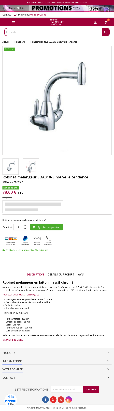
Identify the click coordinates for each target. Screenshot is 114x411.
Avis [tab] (81, 274)
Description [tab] (35, 274)
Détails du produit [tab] (61, 274)
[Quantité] (18, 227)
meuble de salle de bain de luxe (59, 335)
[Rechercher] (57, 32)
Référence (7, 182)
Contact (6, 14)
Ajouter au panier (46, 227)
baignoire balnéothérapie (91, 335)
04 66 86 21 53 (38, 14)
